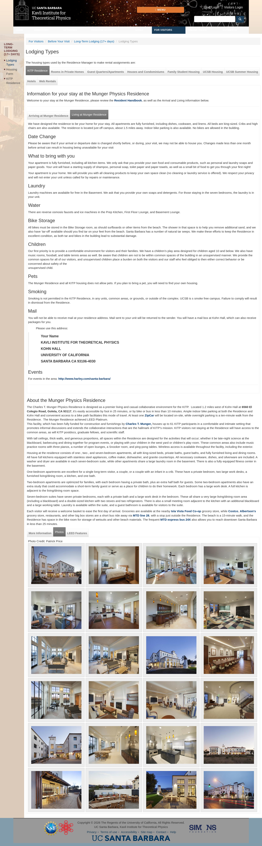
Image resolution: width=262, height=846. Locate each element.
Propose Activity (103, 29)
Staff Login (211, 7)
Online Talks (197, 29)
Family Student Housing (184, 71)
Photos (59, 532)
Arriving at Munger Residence (48, 115)
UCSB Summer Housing (242, 71)
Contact (161, 832)
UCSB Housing (213, 71)
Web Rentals (47, 81)
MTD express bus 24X (175, 519)
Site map (146, 832)
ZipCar (149, 415)
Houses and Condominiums (145, 71)
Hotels (31, 81)
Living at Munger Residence (89, 114)
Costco (233, 511)
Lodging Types (11, 62)
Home (19, 29)
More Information (40, 533)
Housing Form (11, 71)
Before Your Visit (59, 41)
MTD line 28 (141, 515)
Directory (41, 29)
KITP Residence (13, 80)
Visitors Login (233, 7)
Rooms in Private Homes (67, 71)
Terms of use (108, 832)
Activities (70, 29)
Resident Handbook (128, 100)
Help (173, 832)
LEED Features (77, 533)
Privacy (92, 832)
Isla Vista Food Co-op (185, 511)
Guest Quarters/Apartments (105, 71)
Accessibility (129, 832)
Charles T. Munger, (139, 423)
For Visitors (163, 29)
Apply (139, 29)
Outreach (230, 29)
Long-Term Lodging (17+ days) (94, 41)
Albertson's (248, 511)
